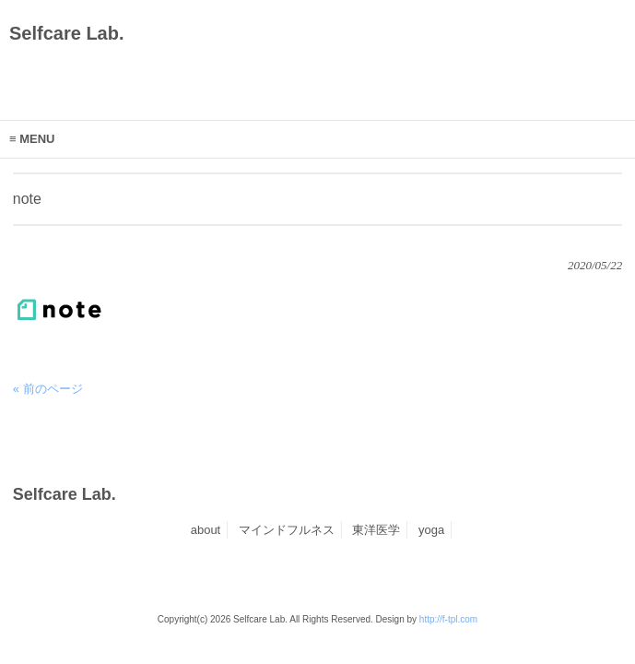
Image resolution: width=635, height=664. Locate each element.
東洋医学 (376, 530)
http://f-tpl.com (448, 619)
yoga (431, 530)
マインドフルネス (287, 530)
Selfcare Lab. (66, 33)
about (206, 530)
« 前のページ (48, 389)
